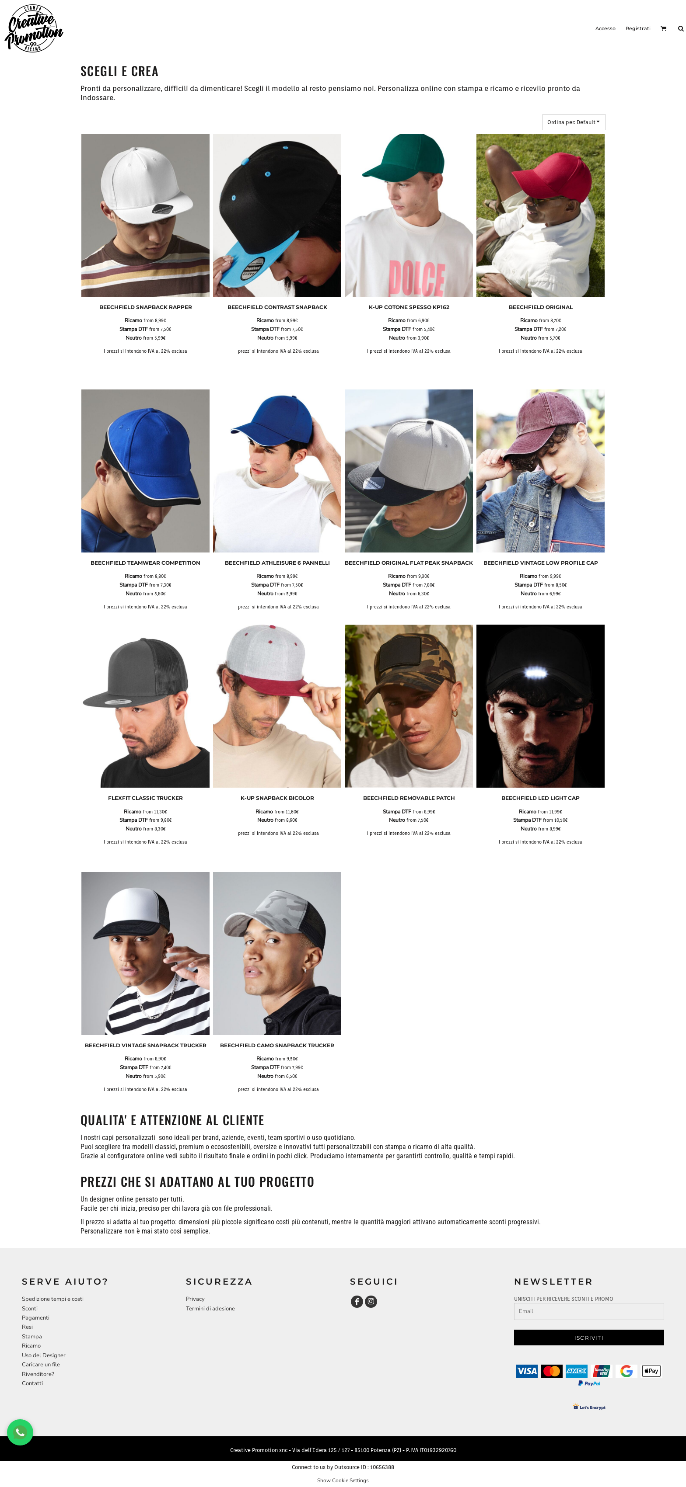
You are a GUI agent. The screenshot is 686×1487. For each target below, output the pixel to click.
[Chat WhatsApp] (20, 1432)
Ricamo (133, 320)
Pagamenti (35, 1318)
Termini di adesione (210, 1309)
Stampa (32, 1337)
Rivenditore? (38, 1374)
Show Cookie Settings (343, 1480)
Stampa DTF (133, 329)
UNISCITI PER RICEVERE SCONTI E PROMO (563, 1299)
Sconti (30, 1309)
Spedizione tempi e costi (53, 1299)
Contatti (32, 1383)
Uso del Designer (44, 1355)
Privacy (195, 1299)
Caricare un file (41, 1365)
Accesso (605, 28)
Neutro (134, 337)
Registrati (638, 28)
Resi (27, 1327)
